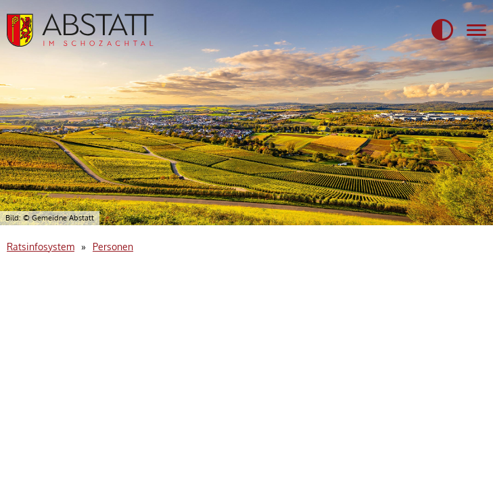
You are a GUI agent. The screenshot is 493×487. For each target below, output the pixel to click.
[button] (442, 30)
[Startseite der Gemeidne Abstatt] (80, 30)
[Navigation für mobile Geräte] (476, 30)
